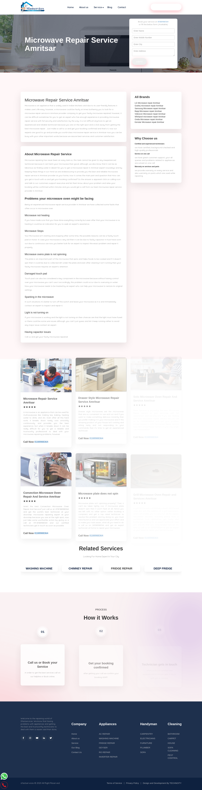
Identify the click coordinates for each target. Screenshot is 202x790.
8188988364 (163, 21)
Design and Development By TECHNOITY (162, 783)
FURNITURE (146, 743)
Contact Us (77, 752)
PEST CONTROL (173, 756)
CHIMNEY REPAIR (80, 568)
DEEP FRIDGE (163, 568)
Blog (109, 7)
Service (98, 7)
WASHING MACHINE (39, 568)
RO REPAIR (104, 752)
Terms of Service (114, 783)
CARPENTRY (146, 734)
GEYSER (103, 747)
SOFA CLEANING (173, 749)
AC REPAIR (104, 734)
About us (83, 7)
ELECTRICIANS (147, 738)
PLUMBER (145, 747)
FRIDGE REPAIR (107, 743)
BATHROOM (174, 734)
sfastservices (27, 783)
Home (70, 7)
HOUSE (171, 743)
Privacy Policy (132, 783)
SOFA (143, 752)
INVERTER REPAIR (108, 757)
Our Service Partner (166, 7)
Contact (122, 7)
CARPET (172, 738)
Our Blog (76, 747)
